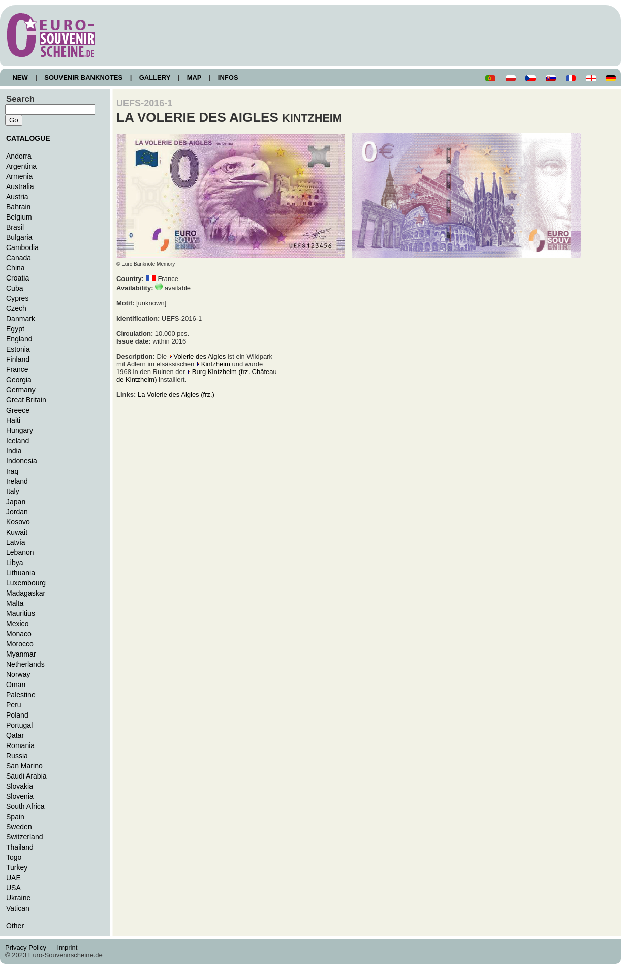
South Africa (25, 806)
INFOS (227, 77)
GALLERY (154, 77)
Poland (17, 715)
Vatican (17, 908)
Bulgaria (19, 237)
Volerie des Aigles (200, 356)
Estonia (18, 349)
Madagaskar (25, 593)
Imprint (68, 947)
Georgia (19, 380)
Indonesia (21, 461)
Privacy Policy (28, 947)
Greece (17, 410)
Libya (14, 562)
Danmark (20, 319)
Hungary (19, 430)
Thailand (20, 847)
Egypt (15, 329)
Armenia (19, 176)
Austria (17, 197)
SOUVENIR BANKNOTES (83, 77)
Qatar (15, 735)
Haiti (13, 420)
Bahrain (18, 207)
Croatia (17, 278)
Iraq (12, 471)
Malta (14, 603)
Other (15, 926)
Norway (18, 674)
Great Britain (26, 400)
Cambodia (22, 247)
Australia (20, 186)
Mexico (17, 623)
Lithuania (20, 573)
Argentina (21, 166)
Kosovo (18, 522)
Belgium (19, 217)
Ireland (17, 481)
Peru (13, 705)
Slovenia (20, 796)
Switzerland (24, 837)
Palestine (21, 695)
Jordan (17, 512)
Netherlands (25, 664)
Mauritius (20, 613)
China (15, 268)
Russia (17, 756)
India (13, 451)
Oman (15, 684)
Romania (20, 745)
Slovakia (19, 786)
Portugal (19, 725)
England (19, 339)
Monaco (19, 634)
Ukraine (18, 898)
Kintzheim (215, 364)
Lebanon (20, 552)
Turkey (16, 867)
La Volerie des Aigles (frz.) (176, 394)
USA (13, 888)
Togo (13, 857)
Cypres (17, 298)
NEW (20, 77)
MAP (194, 77)
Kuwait (16, 532)
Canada (18, 258)
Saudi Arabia (26, 776)
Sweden (19, 827)
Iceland (17, 441)
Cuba (14, 288)
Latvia (15, 542)
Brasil (15, 227)
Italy (12, 491)
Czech (16, 308)
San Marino (24, 766)
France (17, 369)
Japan (15, 501)
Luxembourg (26, 583)
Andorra (19, 156)
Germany (21, 390)
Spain (15, 817)
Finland (17, 359)
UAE (13, 878)
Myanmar (21, 654)
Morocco (20, 644)
